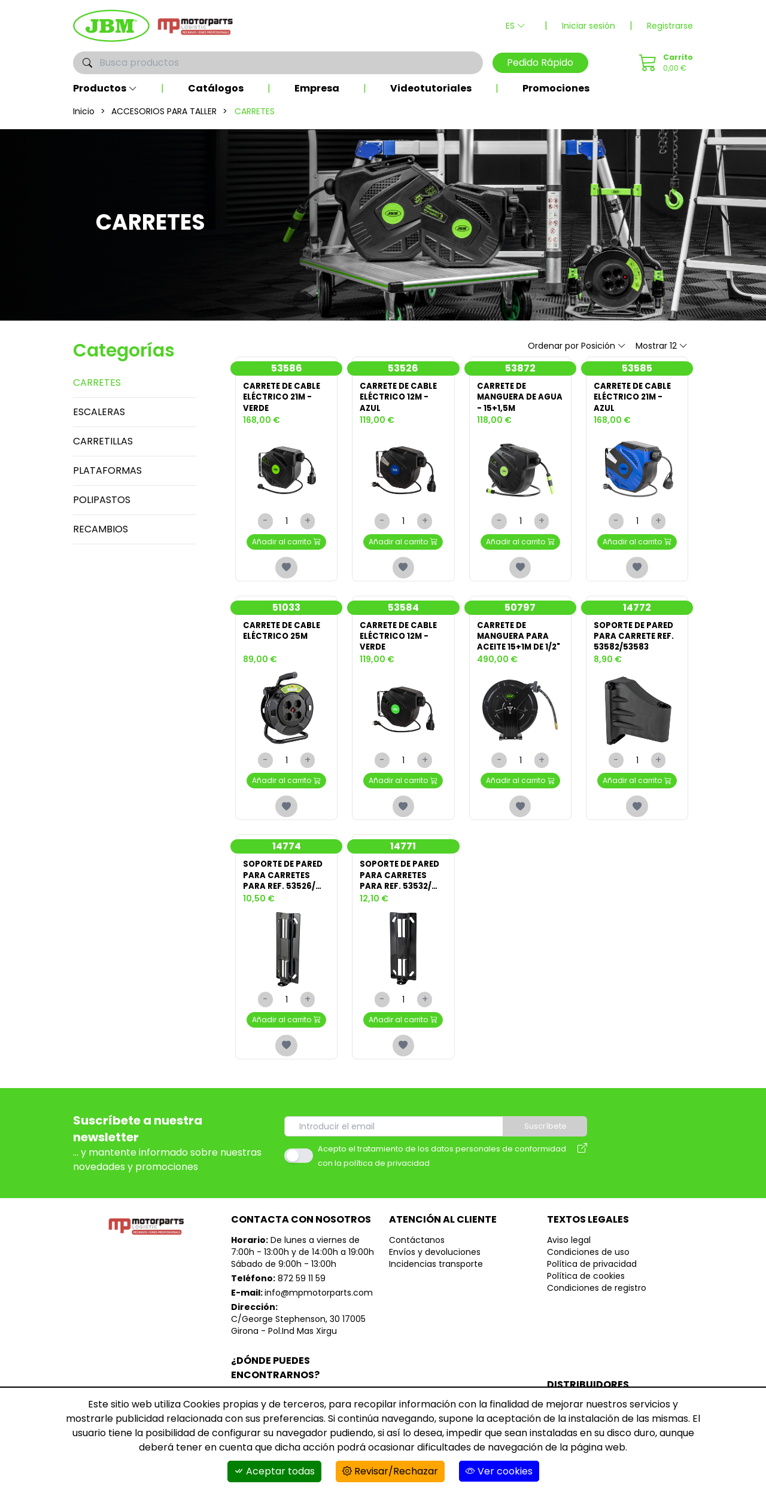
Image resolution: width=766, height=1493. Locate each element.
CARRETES (97, 382)
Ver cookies (499, 1471)
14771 (403, 861)
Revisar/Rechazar (390, 1471)
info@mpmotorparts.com (319, 1315)
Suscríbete (549, 1148)
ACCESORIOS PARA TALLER (166, 111)
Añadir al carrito (286, 546)
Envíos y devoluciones (435, 1274)
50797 (520, 614)
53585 (637, 368)
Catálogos (216, 88)
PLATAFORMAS (107, 470)
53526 (403, 368)
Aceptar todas (274, 1471)
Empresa (316, 88)
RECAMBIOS (100, 529)
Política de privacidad (592, 1286)
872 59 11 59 (302, 1300)
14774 (286, 861)
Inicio (84, 111)
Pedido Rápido (540, 62)
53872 (520, 368)
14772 (637, 614)
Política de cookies (586, 1298)
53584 (403, 614)
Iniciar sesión (588, 26)
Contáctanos (417, 1262)
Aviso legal (569, 1262)
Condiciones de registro (596, 1310)
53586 (286, 368)
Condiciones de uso (588, 1274)
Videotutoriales (431, 88)
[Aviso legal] (582, 1177)
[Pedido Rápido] (664, 63)
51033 (286, 614)
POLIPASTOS (101, 500)
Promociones (555, 88)
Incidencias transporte (436, 1286)
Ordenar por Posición (577, 346)
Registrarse (670, 26)
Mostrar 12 (662, 346)
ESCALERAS (99, 412)
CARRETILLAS (103, 441)
